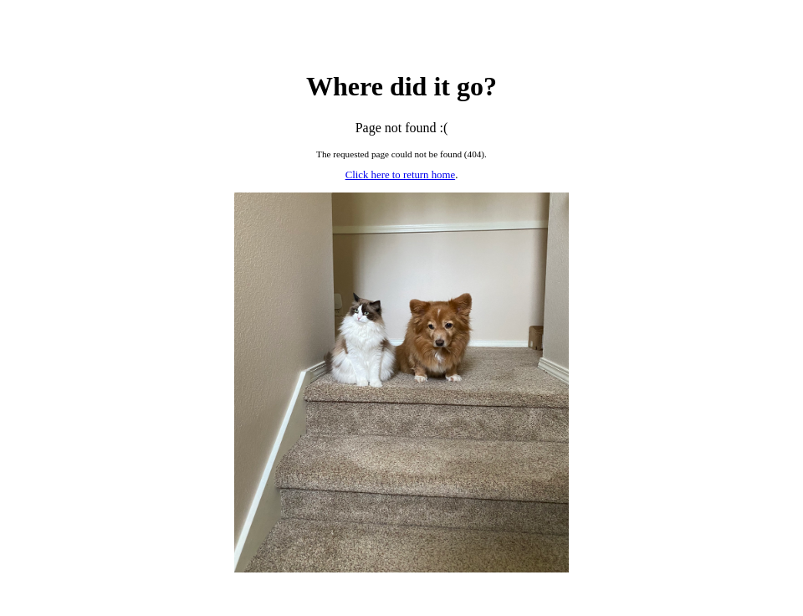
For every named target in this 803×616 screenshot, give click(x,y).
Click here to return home (400, 175)
